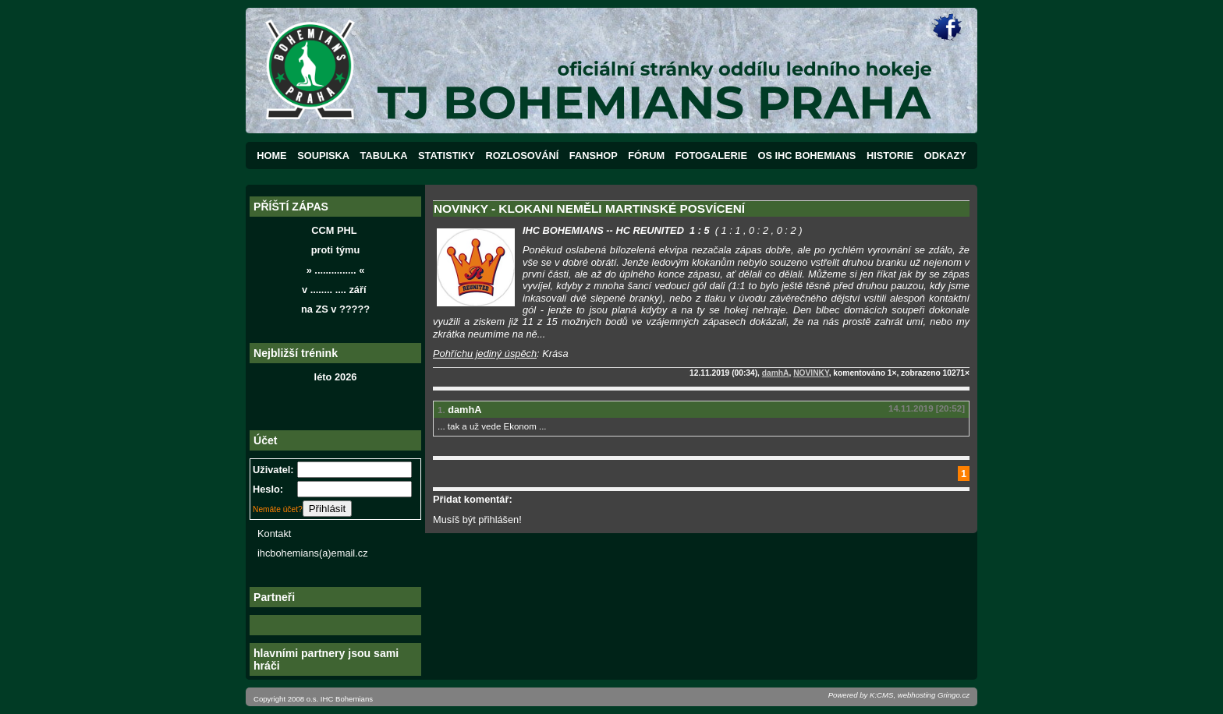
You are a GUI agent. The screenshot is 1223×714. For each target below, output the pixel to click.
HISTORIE (890, 155)
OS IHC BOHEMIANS (807, 155)
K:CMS (881, 695)
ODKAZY (945, 155)
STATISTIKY (446, 155)
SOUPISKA (323, 155)
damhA (775, 373)
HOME (271, 155)
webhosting (917, 695)
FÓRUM (646, 155)
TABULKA (384, 155)
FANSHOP (593, 155)
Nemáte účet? (278, 509)
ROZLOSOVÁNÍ (521, 155)
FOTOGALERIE (711, 155)
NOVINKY (811, 373)
